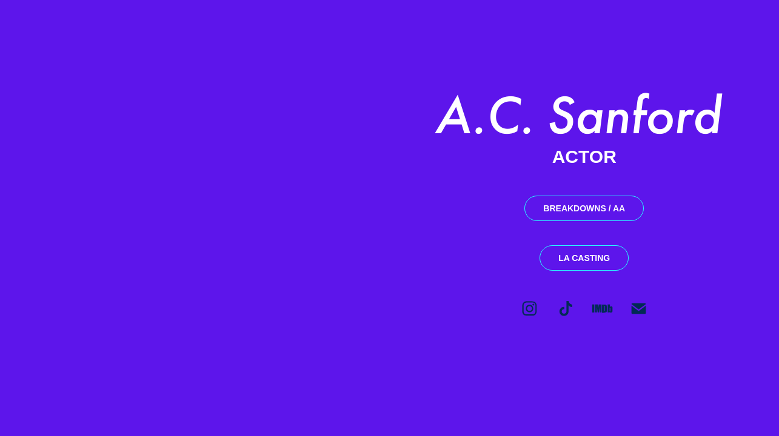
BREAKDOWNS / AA (584, 208)
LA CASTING (584, 258)
